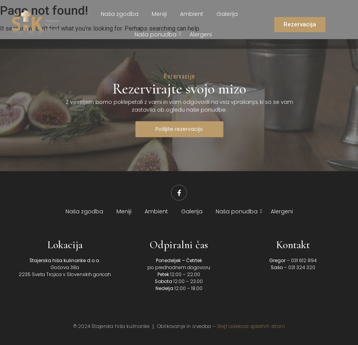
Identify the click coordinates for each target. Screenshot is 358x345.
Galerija (227, 14)
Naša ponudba (157, 34)
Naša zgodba (119, 14)
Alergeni (201, 34)
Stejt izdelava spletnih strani (251, 326)
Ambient (191, 14)
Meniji (159, 14)
